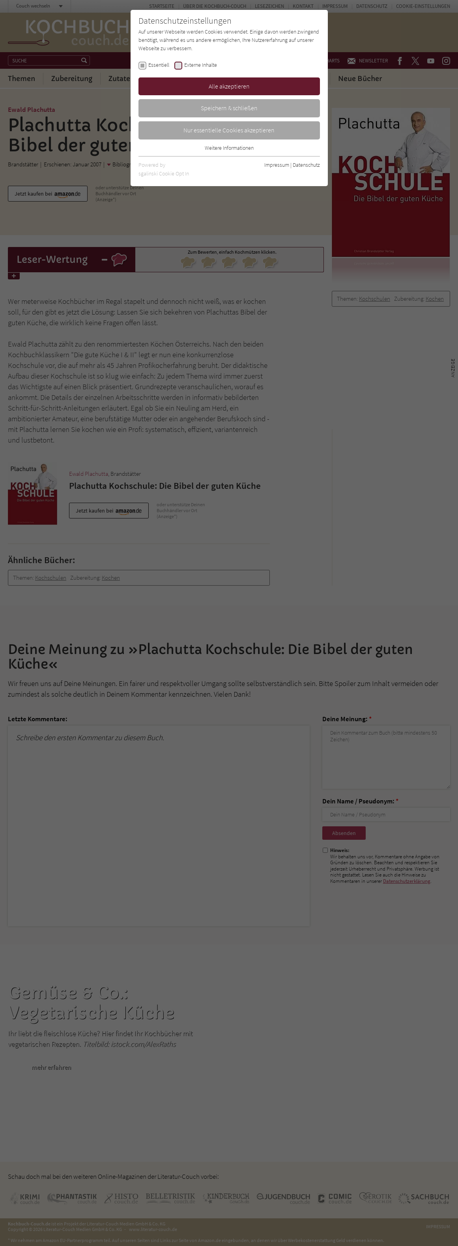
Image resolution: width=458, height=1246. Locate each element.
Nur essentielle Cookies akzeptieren (229, 130)
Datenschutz (306, 164)
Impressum (276, 164)
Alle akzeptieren (229, 86)
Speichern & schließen (229, 108)
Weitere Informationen (229, 147)
